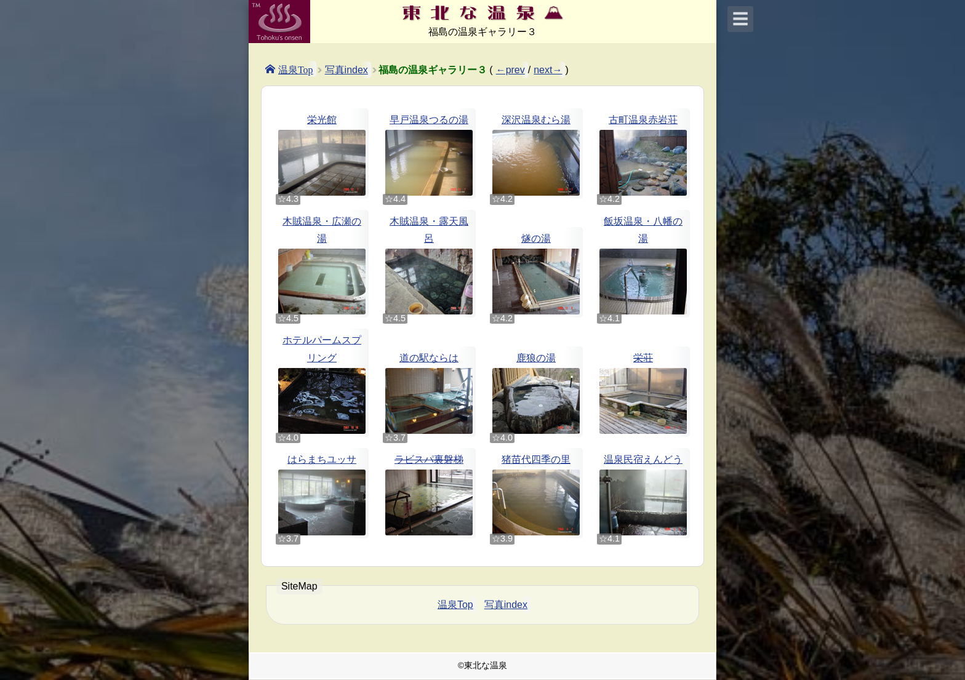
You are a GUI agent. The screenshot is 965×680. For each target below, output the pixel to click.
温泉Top (295, 69)
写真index (346, 70)
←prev (510, 70)
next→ (548, 70)
